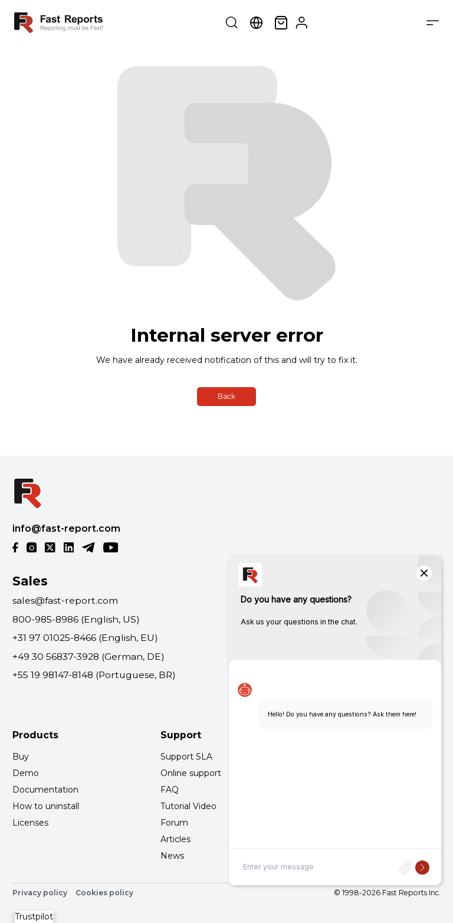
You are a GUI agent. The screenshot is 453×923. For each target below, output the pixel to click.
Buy (20, 756)
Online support (190, 773)
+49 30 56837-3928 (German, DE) (88, 656)
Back (226, 396)
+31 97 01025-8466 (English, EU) (85, 637)
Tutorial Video (188, 806)
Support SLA (186, 756)
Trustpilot (34, 916)
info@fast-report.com (66, 528)
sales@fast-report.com (65, 600)
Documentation (45, 789)
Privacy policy (39, 892)
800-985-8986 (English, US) (76, 619)
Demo (25, 773)
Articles (175, 839)
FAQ (169, 789)
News (172, 855)
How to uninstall (45, 806)
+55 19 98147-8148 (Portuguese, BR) (94, 674)
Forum (174, 822)
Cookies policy (104, 892)
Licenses (30, 822)
